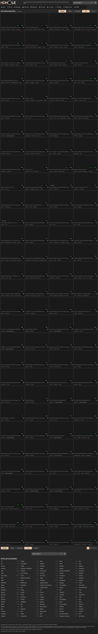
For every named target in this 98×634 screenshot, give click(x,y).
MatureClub (27, 136)
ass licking (81, 47)
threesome (7, 207)
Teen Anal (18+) (83, 587)
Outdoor (61, 573)
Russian (61, 609)
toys (31, 207)
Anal (2, 571)
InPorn (51, 189)
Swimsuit (81, 578)
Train (80, 597)
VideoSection (77, 420)
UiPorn (51, 207)
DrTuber (27, 278)
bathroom (65, 65)
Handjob (42, 563)
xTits (51, 508)
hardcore (32, 153)
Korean (42, 592)
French (22, 594)
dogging (32, 82)
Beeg (51, 420)
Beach (2, 585)
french (60, 384)
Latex (41, 594)
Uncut (80, 602)
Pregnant (61, 592)
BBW (2, 580)
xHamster (52, 100)
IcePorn (75, 47)
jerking (55, 171)
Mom (41, 616)
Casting (3, 611)
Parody (61, 578)
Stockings (81, 571)
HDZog (2, 100)
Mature (42, 609)
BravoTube (3, 29)
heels (32, 384)
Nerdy (60, 561)
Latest (70, 11)
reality (55, 384)
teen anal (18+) (57, 366)
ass (79, 82)
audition (7, 65)
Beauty (3, 587)
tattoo (80, 242)
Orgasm (61, 568)
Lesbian (42, 597)
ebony (32, 331)
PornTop (51, 82)
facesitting (36, 171)
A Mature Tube (67, 7)
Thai (80, 590)
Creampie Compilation (26, 568)
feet (89, 437)
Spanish (81, 566)
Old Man (61, 566)
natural (31, 224)
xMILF (51, 331)
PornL (75, 82)
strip (68, 242)
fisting (79, 366)
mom (85, 100)
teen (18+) (88, 29)
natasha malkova (10, 136)
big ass (83, 82)
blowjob (56, 65)
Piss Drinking (62, 585)
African (3, 566)
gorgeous (33, 349)
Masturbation (43, 606)
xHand (75, 65)
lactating (82, 189)
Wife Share (81, 616)
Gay (22, 604)
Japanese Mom (44, 583)
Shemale (61, 611)
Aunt (2, 578)
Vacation (81, 609)
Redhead (61, 606)
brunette (80, 295)
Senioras (76, 100)
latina (19, 242)
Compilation (24, 563)
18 (36, 100)
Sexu (26, 29)
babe (39, 29)
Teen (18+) (81, 585)
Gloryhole (23, 609)
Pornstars (42, 7)
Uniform (81, 604)
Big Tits (3, 597)
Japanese (42, 580)
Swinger (81, 580)
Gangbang (23, 602)
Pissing (61, 587)
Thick (80, 592)
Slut (80, 561)
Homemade (43, 571)
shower (8, 491)
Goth (22, 611)
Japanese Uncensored (45, 585)
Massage (42, 604)
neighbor (12, 65)
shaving (83, 455)
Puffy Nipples (62, 599)
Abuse (24, 631)
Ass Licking (4, 575)
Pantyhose (62, 575)
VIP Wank (58, 7)
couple (35, 29)
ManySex (52, 29)
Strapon (81, 575)
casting (17, 65)
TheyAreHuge (28, 260)
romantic (8, 118)
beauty (31, 65)
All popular (17, 7)
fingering (91, 171)
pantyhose (8, 295)
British (2, 606)
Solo (80, 563)
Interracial (42, 575)
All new (9, 7)
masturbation (58, 29)
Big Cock (3, 594)
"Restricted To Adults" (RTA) (16, 629)
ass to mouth (18, 295)
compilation (32, 189)
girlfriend (34, 136)
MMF (7, 47)
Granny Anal (24, 616)
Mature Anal (43, 611)
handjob (55, 136)
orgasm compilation (83, 171)
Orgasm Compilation (64, 571)
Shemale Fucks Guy (64, 616)
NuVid (51, 136)
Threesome (82, 594)
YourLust (76, 508)
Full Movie (23, 597)
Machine (42, 602)
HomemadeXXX (77, 29)
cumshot (41, 100)
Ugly (80, 599)
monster (80, 65)
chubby (37, 82)
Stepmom (81, 568)
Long (93, 11)
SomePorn (27, 313)
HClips (2, 473)
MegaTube (76, 153)
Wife (80, 614)
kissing (8, 29)
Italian (41, 578)
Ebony (22, 580)
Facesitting (23, 585)
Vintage (81, 611)
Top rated (25, 7)
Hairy (41, 561)
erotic (43, 29)
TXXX (2, 65)
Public (60, 597)
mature (61, 47)
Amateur (3, 568)
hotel (31, 526)
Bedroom (3, 590)
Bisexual (3, 599)
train (30, 118)
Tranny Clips (84, 7)
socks (54, 153)
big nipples (88, 455)
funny (79, 491)
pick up (81, 331)
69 (31, 171)
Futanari (23, 599)
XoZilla (26, 65)
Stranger (81, 573)
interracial (32, 100)
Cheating (3, 614)
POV (60, 590)
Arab (2, 573)
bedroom (87, 473)
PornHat (27, 47)
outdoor (80, 278)
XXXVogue (52, 278)
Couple (22, 566)
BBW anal (3, 583)
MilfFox (51, 313)
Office (60, 563)
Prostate (61, 594)
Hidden (41, 568)
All (85, 11)
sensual (31, 420)
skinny (79, 437)
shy (81, 153)
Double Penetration (25, 578)
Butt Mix (76, 7)
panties (35, 207)
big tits (55, 207)
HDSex (51, 47)
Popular (62, 11)
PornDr (51, 384)
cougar (81, 100)
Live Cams (50, 7)
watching (81, 313)
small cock (56, 544)
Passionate (62, 580)
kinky (82, 420)
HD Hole (8, 2)
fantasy (32, 402)
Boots (2, 604)
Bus (2, 609)
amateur (55, 295)
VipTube (27, 455)
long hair (19, 29)
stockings (56, 47)
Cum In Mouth (24, 573)
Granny (22, 614)
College (22, 561)
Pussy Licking (62, 604)
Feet (22, 587)
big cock (94, 29)
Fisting (22, 590)
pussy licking (33, 47)
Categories (33, 7)
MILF (13, 295)
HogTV (2, 118)
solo (35, 65)
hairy (63, 29)
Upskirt (80, 606)
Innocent (42, 573)
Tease (80, 583)
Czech (22, 575)
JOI (41, 590)
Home (3, 7)
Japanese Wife (44, 587)
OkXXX (51, 118)
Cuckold (23, 571)
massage (32, 278)
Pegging (61, 583)
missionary (86, 118)
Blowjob (3, 602)
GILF (22, 606)
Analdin (2, 47)
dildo (20, 82)
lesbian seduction (43, 260)
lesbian (13, 29)
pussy (44, 47)
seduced (62, 100)
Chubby (3, 616)
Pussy (61, 602)
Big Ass (3, 592)
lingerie (63, 242)
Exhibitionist (24, 583)
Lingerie (42, 599)
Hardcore (42, 566)
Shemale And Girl (63, 614)
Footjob (22, 592)
